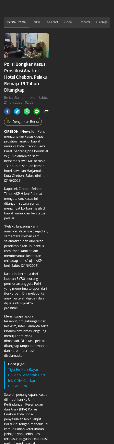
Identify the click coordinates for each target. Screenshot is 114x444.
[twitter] (17, 111)
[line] (36, 111)
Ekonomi (84, 22)
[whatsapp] (27, 111)
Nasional (52, 22)
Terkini (36, 22)
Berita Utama (16, 22)
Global (68, 22)
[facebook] (7, 111)
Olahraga (101, 22)
